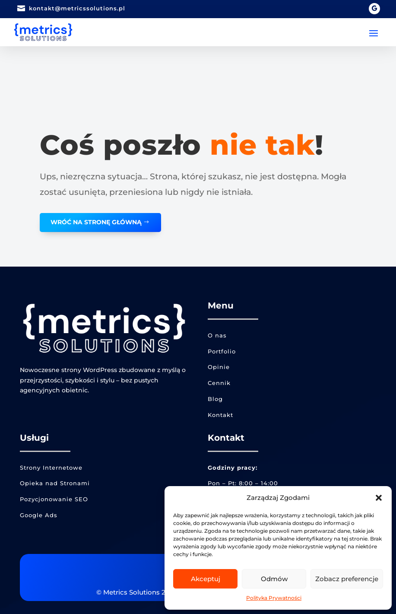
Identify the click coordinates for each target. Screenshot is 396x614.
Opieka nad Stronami (55, 483)
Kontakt (220, 414)
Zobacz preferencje (346, 579)
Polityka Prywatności (273, 598)
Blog (215, 398)
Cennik (219, 382)
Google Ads (38, 515)
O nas (217, 335)
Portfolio (222, 351)
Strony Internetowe (51, 467)
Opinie (219, 366)
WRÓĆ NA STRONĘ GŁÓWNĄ (96, 222)
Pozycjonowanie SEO (54, 499)
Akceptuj (205, 579)
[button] (378, 497)
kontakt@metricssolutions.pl (77, 8)
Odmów (274, 579)
